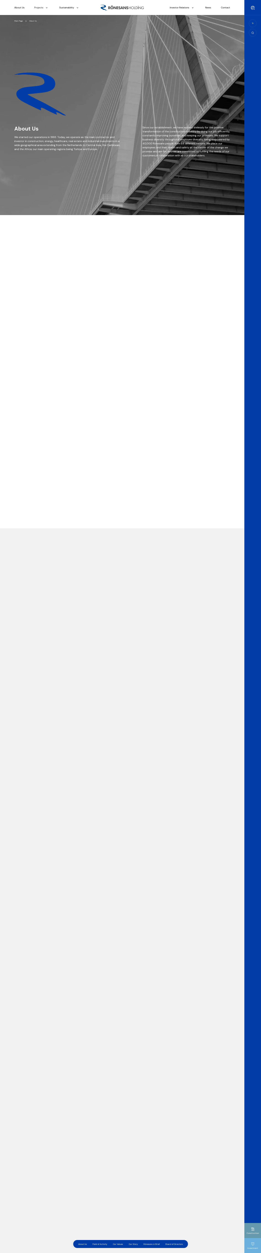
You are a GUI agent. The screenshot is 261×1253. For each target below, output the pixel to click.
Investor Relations (182, 8)
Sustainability (69, 8)
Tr (253, 23)
